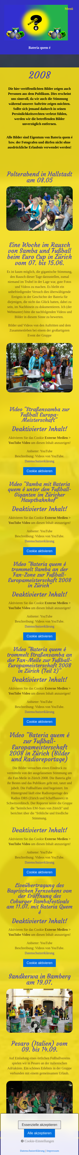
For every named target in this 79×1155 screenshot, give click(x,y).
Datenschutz (29, 1144)
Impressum (10, 1144)
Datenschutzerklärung (39, 461)
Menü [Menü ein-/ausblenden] (69, 8)
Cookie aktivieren (39, 471)
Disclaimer (48, 1144)
